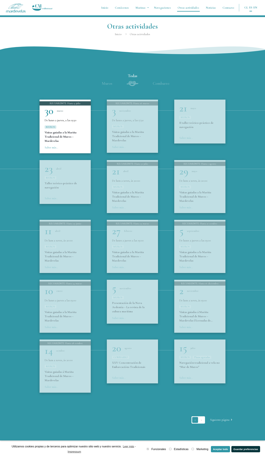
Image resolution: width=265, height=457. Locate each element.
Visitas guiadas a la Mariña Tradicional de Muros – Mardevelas (60, 136)
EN (255, 7)
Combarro (161, 83)
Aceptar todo (220, 449)
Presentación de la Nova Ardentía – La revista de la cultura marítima (128, 309)
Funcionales (156, 449)
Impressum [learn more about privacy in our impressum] (74, 451)
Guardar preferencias (245, 449)
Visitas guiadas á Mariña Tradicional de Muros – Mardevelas (59, 378)
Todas (132, 75)
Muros (107, 83)
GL (246, 7)
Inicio (118, 34)
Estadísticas (178, 449)
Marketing (200, 449)
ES (250, 7)
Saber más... (51, 147)
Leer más (128, 446)
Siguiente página (222, 422)
